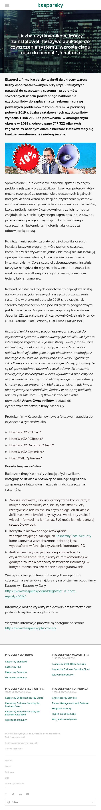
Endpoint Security (61, 708)
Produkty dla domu (19, 654)
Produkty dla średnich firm (25, 688)
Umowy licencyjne (14, 749)
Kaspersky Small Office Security (69, 664)
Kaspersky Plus (13, 667)
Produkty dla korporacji (70, 688)
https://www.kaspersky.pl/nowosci (30, 628)
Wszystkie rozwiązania (64, 719)
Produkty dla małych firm (70, 654)
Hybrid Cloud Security (64, 714)
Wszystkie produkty (16, 678)
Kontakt (9, 761)
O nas (8, 767)
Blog (7, 778)
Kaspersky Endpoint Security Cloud (71, 669)
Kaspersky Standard (16, 662)
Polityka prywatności (15, 737)
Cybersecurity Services (64, 698)
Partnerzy (9, 772)
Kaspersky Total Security (73, 536)
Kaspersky (50, 4)
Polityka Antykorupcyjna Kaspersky (21, 743)
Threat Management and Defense (70, 703)
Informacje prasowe (14, 784)
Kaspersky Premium (16, 672)
